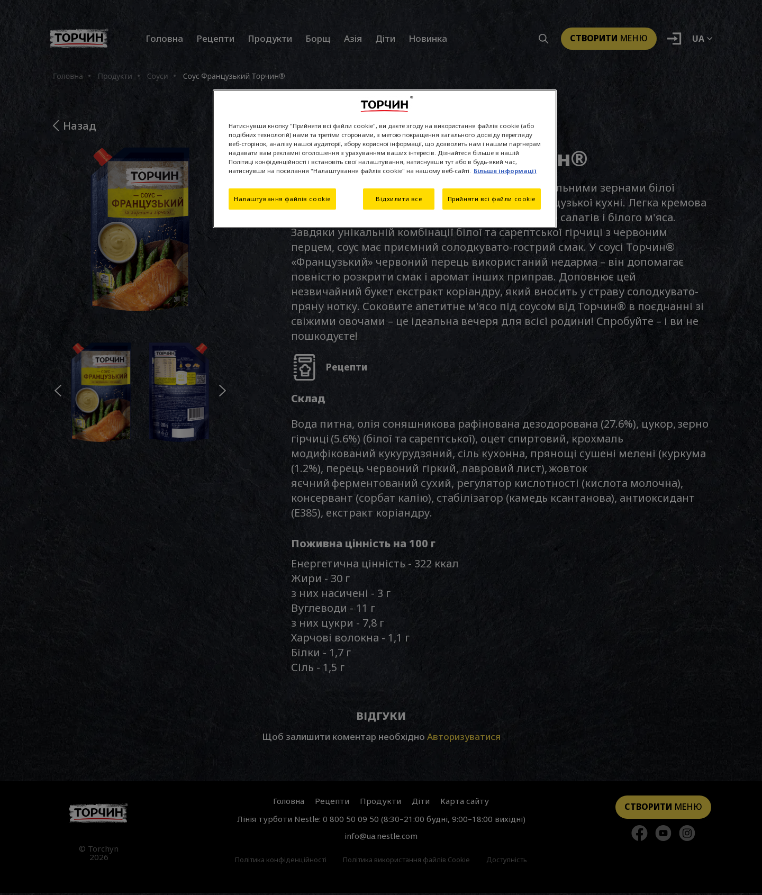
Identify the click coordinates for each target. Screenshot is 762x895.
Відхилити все (398, 199)
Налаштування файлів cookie (282, 199)
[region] (385, 158)
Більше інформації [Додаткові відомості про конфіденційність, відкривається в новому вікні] (505, 171)
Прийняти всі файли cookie (492, 199)
